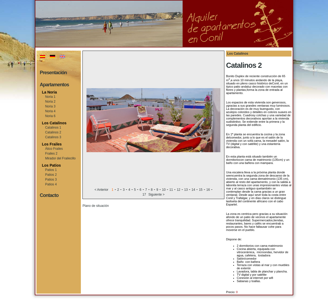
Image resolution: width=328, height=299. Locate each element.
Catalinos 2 (53, 132)
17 (144, 194)
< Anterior (102, 190)
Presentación (53, 72)
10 (163, 190)
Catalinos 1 (53, 127)
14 (193, 190)
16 (208, 190)
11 (171, 190)
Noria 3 (50, 106)
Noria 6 (50, 116)
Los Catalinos (54, 123)
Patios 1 (50, 170)
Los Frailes (52, 144)
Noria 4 (50, 111)
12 (178, 190)
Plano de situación (95, 206)
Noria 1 (50, 97)
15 (200, 190)
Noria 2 (50, 101)
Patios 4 (50, 184)
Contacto (49, 195)
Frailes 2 (51, 153)
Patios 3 (50, 179)
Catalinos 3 (53, 137)
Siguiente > (156, 194)
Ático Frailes (54, 149)
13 (186, 190)
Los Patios (51, 165)
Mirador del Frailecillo (60, 158)
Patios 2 (50, 175)
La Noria (49, 92)
